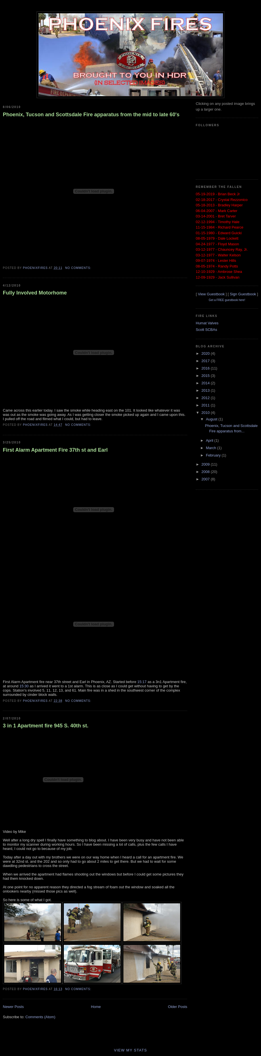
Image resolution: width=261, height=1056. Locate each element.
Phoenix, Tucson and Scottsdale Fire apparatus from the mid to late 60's (91, 114)
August (212, 419)
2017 (206, 361)
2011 (206, 405)
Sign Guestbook (243, 294)
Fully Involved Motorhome (35, 293)
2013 (206, 390)
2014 (206, 383)
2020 (206, 353)
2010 (206, 412)
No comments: (78, 267)
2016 (206, 368)
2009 (206, 464)
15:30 (24, 686)
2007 (206, 479)
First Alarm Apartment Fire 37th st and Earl (55, 450)
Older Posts (177, 1007)
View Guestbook (211, 294)
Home (96, 1007)
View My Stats (130, 1050)
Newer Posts (13, 1007)
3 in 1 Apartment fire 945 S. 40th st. (46, 726)
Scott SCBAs (206, 329)
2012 (206, 398)
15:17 (142, 682)
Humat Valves (207, 323)
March (211, 448)
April (210, 440)
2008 (206, 472)
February (214, 455)
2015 (206, 376)
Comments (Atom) (40, 1017)
